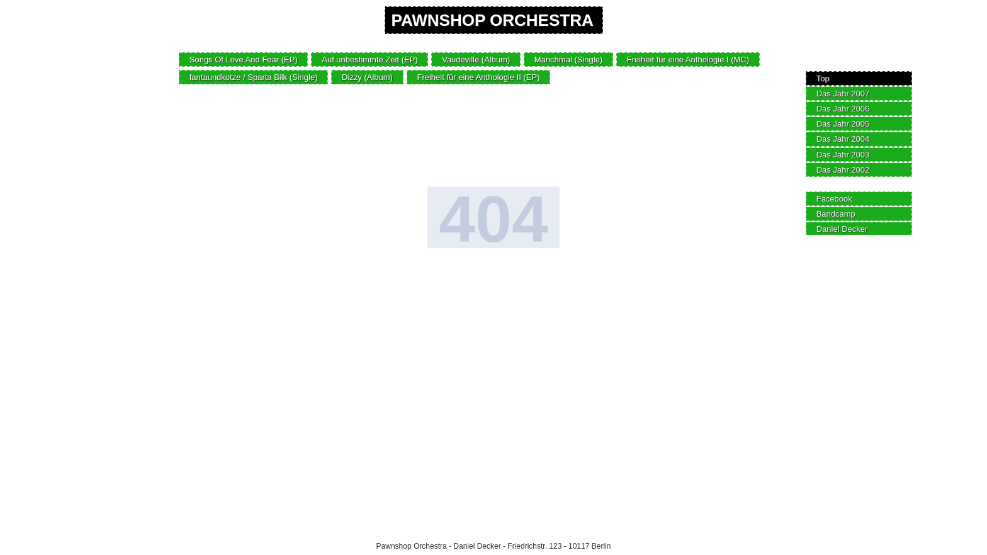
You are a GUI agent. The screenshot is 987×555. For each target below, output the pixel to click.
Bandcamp (835, 214)
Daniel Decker (842, 229)
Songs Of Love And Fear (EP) (243, 59)
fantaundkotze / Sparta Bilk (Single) (253, 77)
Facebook (834, 198)
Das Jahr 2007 (843, 93)
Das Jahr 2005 (843, 124)
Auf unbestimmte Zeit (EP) (369, 59)
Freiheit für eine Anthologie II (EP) (478, 77)
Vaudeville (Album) (476, 59)
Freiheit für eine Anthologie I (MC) (688, 59)
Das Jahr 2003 (843, 154)
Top (823, 78)
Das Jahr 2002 (843, 170)
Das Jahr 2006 (843, 108)
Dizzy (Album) (367, 77)
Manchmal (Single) (568, 59)
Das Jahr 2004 (843, 139)
